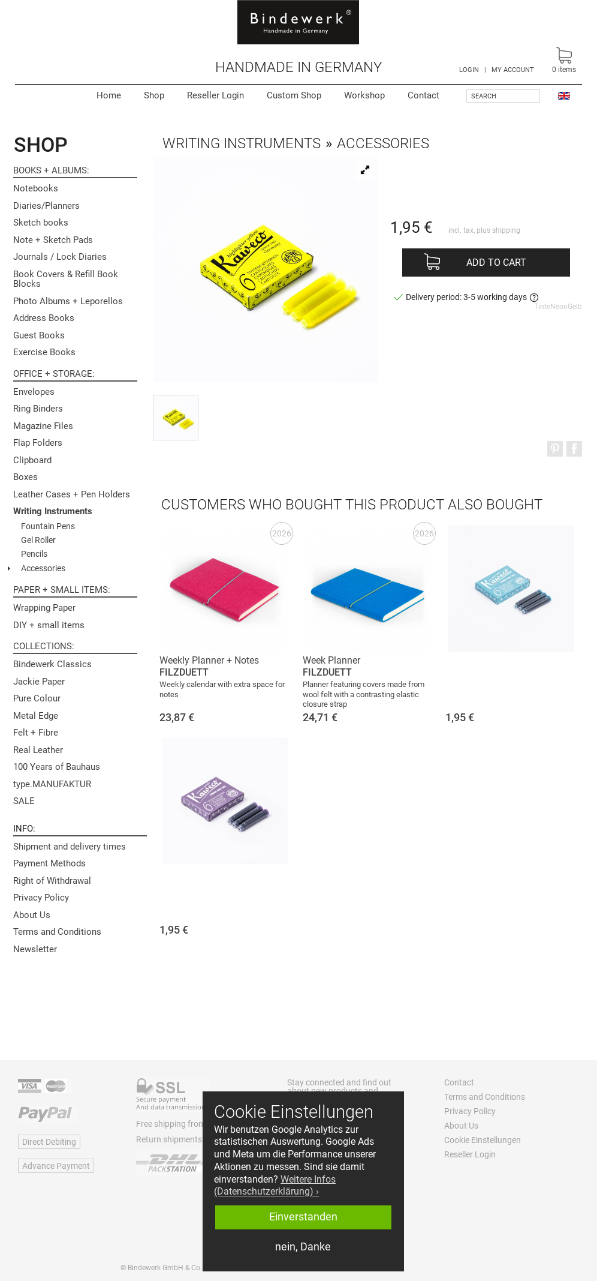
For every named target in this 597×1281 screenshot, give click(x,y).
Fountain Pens (48, 526)
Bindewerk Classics (52, 664)
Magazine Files (43, 426)
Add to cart (496, 262)
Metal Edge (35, 715)
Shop (154, 95)
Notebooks (35, 188)
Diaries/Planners (46, 205)
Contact (423, 95)
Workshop (364, 95)
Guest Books (39, 335)
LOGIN (469, 70)
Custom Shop (294, 95)
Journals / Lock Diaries (60, 256)
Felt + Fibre (35, 732)
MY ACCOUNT (513, 70)
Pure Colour (37, 698)
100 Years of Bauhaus (56, 766)
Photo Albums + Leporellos (68, 301)
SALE (24, 801)
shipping (506, 230)
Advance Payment (56, 1166)
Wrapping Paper (44, 607)
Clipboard (32, 460)
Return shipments (169, 1139)
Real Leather (38, 750)
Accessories (43, 568)
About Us (31, 915)
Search (483, 96)
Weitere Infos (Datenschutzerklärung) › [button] (275, 1186)
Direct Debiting (49, 1142)
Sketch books (40, 222)
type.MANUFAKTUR (52, 784)
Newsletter (35, 949)
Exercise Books (44, 352)
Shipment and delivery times (69, 846)
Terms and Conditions (57, 931)
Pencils (34, 554)
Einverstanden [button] (303, 1217)
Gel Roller (38, 540)
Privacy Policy (41, 897)
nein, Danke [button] (303, 1247)
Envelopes (34, 391)
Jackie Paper (39, 681)
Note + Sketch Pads (53, 240)
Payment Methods (49, 863)
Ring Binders (38, 408)
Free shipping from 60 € (180, 1124)
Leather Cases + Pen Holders (71, 494)
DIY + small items (49, 625)
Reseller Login (215, 95)
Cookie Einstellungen (482, 1140)
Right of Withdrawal (52, 880)
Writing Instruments (52, 511)
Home (109, 95)
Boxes (25, 477)
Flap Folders (37, 442)
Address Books (43, 318)
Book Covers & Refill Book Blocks (65, 279)
